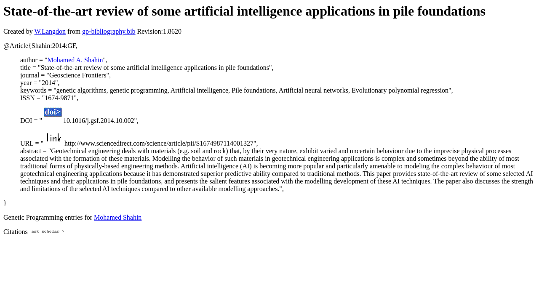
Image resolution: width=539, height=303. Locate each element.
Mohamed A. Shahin (75, 60)
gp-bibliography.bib (109, 31)
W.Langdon (50, 31)
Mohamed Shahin (117, 217)
